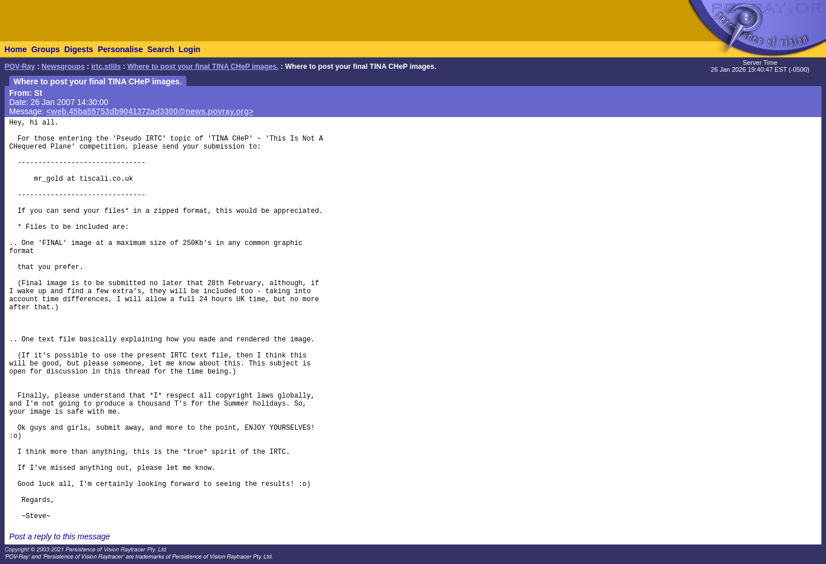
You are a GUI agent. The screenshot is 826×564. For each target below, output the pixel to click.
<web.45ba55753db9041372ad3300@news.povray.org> (150, 111)
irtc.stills (106, 67)
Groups (45, 49)
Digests (78, 49)
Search (160, 49)
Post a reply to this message (59, 536)
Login (189, 49)
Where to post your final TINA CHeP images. (203, 67)
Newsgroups (63, 67)
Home (16, 49)
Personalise (120, 49)
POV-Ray (20, 67)
